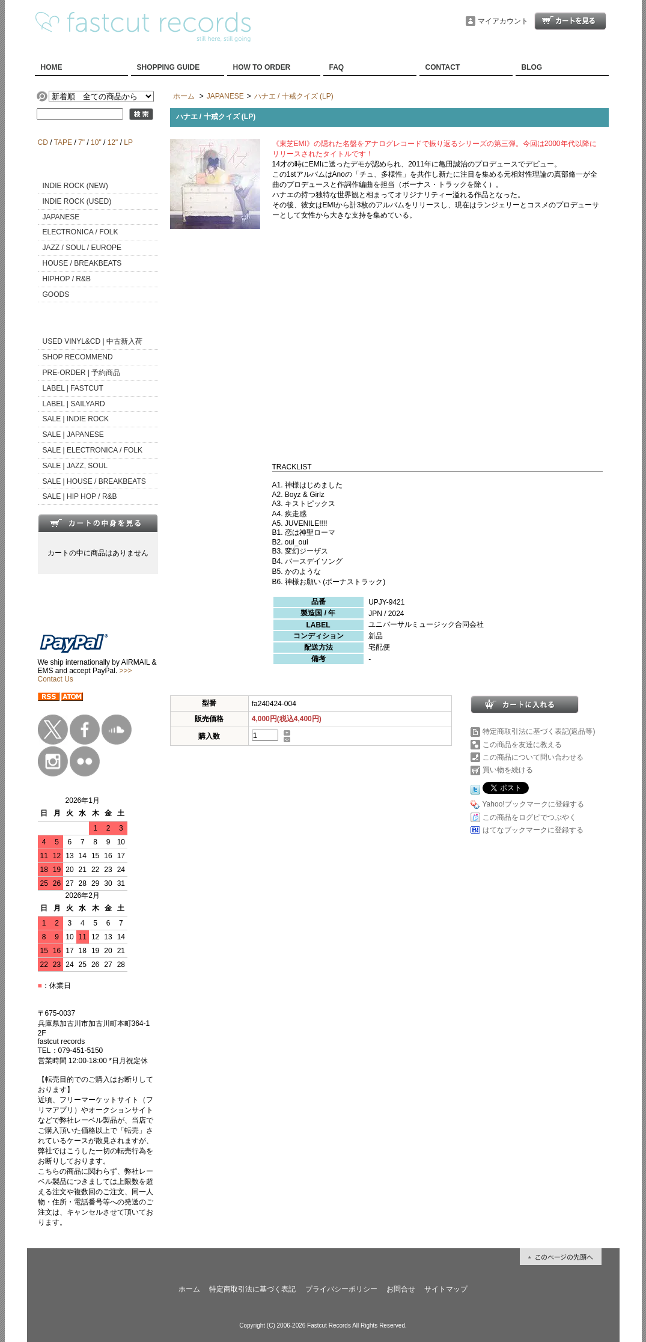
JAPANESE (61, 217)
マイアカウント (503, 21)
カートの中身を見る (98, 523)
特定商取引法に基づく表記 (252, 1289)
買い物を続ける (508, 770)
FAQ (336, 67)
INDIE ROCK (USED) (77, 201)
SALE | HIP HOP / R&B (80, 496)
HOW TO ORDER (262, 67)
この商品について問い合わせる (533, 757)
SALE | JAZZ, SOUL (75, 466)
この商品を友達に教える (522, 744)
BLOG (532, 67)
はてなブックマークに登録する (533, 830)
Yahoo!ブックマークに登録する (533, 804)
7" (81, 142)
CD (43, 142)
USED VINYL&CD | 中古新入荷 (92, 341)
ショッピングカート (570, 21)
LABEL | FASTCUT (73, 388)
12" (113, 142)
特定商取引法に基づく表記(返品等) (539, 731)
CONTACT (442, 67)
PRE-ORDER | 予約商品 (82, 372)
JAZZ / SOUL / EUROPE (82, 247)
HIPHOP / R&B (67, 279)
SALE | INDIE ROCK (76, 419)
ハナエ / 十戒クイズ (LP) (294, 96)
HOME (51, 67)
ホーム (184, 96)
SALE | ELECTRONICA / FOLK (93, 450)
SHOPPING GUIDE (168, 67)
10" (96, 142)
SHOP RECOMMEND (78, 357)
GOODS (56, 294)
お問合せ (400, 1289)
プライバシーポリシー (341, 1289)
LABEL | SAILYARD (74, 404)
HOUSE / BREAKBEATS (82, 263)
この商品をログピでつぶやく (529, 817)
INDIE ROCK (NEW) (75, 185)
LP (128, 142)
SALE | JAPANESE (73, 434)
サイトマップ (446, 1289)
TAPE (63, 142)
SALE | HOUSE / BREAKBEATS (94, 481)
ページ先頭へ (561, 1256)
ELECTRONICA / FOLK (80, 232)
